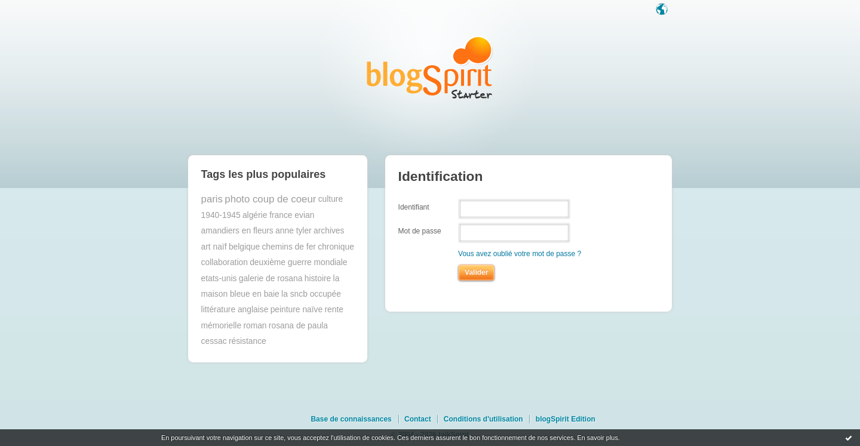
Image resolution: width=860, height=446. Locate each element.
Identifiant (413, 206)
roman (254, 325)
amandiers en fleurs (237, 230)
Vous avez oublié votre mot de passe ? (519, 254)
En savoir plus (597, 437)
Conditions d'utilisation (483, 419)
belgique (244, 246)
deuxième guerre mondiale (298, 262)
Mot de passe (419, 231)
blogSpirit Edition (565, 419)
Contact (417, 419)
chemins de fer (289, 246)
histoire (318, 278)
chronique (336, 246)
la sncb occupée (311, 294)
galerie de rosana (271, 278)
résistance (247, 341)
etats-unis (219, 278)
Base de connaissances (351, 419)
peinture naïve (296, 309)
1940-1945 (221, 215)
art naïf (214, 246)
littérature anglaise (235, 309)
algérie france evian (278, 215)
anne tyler (293, 230)
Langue (663, 10)
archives (329, 230)
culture (330, 199)
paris (212, 199)
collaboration (224, 262)
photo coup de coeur (270, 199)
